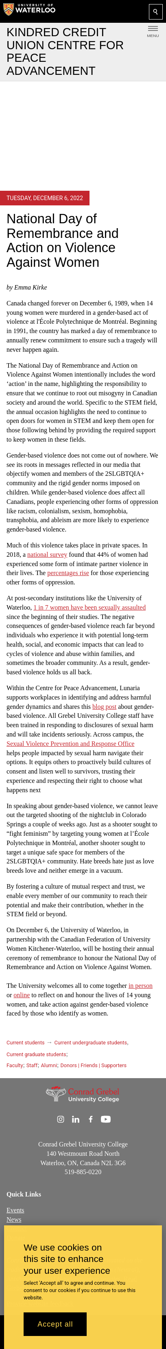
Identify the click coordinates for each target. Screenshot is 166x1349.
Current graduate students (36, 1054)
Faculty (15, 1065)
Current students (26, 1043)
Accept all (55, 1324)
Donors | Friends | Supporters (93, 1065)
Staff (31, 1065)
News (14, 1219)
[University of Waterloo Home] (29, 11)
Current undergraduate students (91, 1043)
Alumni (49, 1065)
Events (15, 1210)
